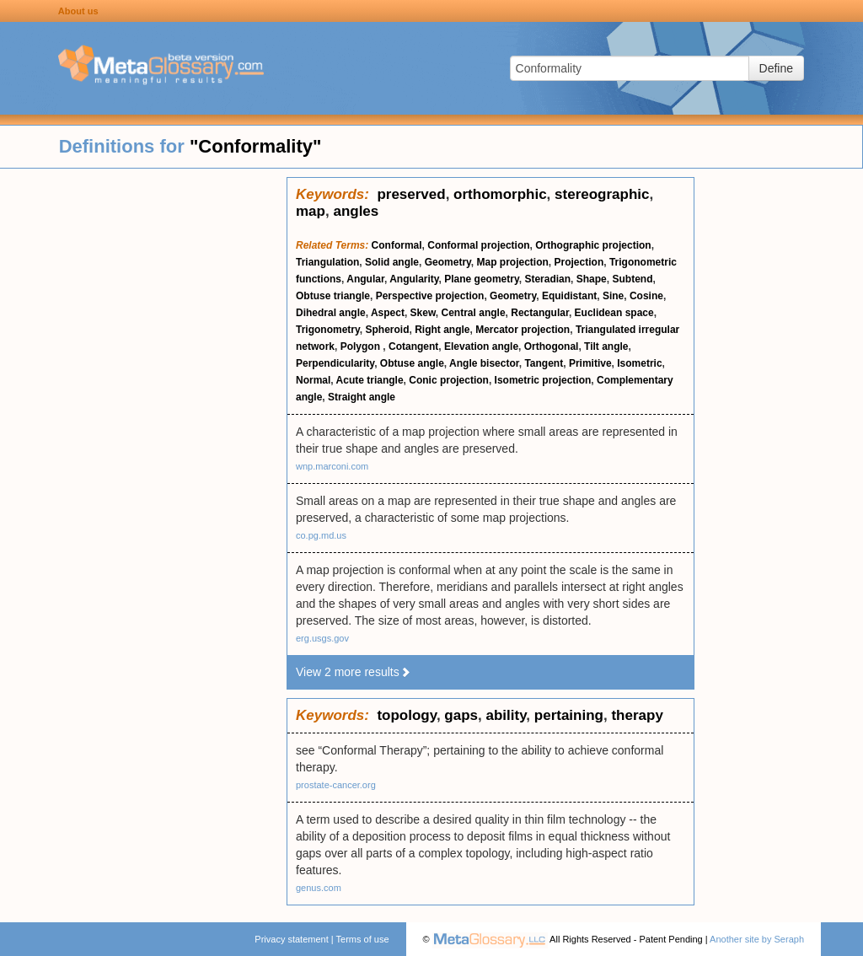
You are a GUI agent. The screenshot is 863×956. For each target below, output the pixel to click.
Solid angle (392, 262)
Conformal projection (478, 245)
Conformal (397, 245)
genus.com (318, 888)
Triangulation (327, 262)
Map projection (513, 262)
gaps (461, 715)
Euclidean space (614, 313)
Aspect (388, 313)
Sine (613, 296)
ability (505, 715)
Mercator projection (522, 330)
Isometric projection (543, 380)
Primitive (590, 363)
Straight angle (361, 397)
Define (776, 68)
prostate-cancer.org (336, 785)
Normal (313, 380)
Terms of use (362, 939)
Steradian (547, 279)
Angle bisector (484, 363)
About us (78, 11)
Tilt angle (606, 346)
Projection (579, 262)
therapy (636, 715)
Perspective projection (430, 296)
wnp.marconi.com (332, 466)
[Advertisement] (143, 430)
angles (355, 211)
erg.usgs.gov (322, 638)
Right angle (442, 330)
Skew (423, 313)
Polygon (361, 346)
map (310, 211)
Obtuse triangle (333, 296)
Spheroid (387, 330)
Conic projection (449, 380)
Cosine (646, 296)
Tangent (543, 363)
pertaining (568, 715)
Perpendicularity (335, 363)
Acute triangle (370, 380)
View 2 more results (353, 672)
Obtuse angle (412, 363)
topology (407, 715)
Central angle (474, 313)
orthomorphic (500, 194)
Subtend (632, 279)
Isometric (639, 363)
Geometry (448, 262)
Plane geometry (481, 279)
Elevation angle (481, 346)
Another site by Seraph (757, 939)
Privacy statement (291, 939)
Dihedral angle (331, 313)
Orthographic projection (593, 245)
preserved (411, 194)
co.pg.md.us (321, 535)
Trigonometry (328, 330)
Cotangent (413, 346)
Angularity (413, 279)
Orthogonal (551, 346)
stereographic (602, 194)
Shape (591, 279)
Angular (365, 279)
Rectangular (540, 313)
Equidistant (569, 296)
